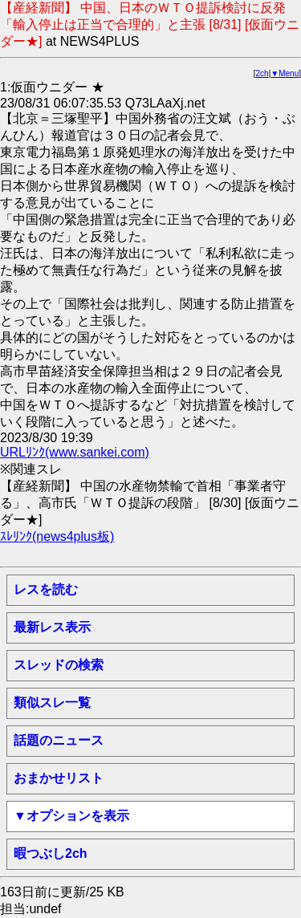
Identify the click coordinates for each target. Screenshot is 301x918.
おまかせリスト (59, 778)
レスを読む (46, 589)
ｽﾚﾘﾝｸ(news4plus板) (57, 536)
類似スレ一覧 (52, 702)
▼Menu (284, 73)
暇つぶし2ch (50, 853)
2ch (262, 73)
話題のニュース (59, 740)
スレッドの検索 (59, 665)
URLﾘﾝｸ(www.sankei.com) (74, 452)
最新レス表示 (52, 627)
